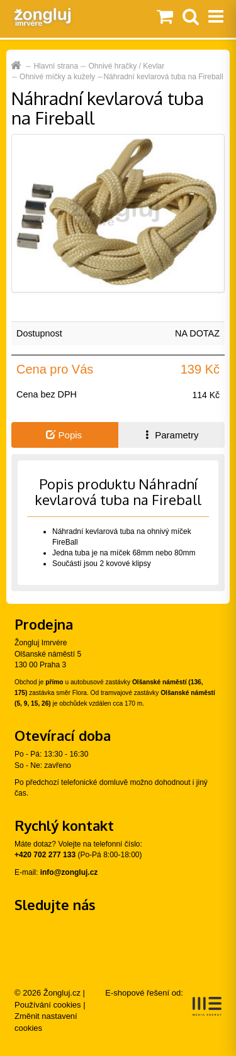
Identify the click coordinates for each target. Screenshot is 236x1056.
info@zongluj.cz (69, 872)
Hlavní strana (55, 66)
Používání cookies (47, 1004)
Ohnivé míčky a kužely (57, 76)
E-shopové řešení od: (163, 1002)
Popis (64, 435)
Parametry (170, 435)
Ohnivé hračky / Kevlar (127, 66)
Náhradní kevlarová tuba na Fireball (163, 76)
